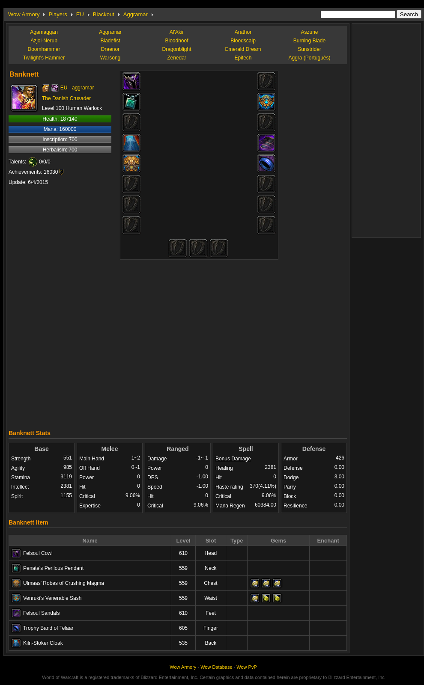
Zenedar (176, 58)
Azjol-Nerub (43, 41)
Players (57, 14)
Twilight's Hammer (44, 58)
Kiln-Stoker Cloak (43, 643)
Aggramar (135, 14)
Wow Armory (23, 14)
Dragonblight (176, 49)
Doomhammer (43, 49)
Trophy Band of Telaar (48, 628)
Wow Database (216, 667)
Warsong (110, 58)
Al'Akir (177, 32)
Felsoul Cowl (38, 553)
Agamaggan (44, 32)
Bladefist (110, 41)
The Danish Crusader (66, 98)
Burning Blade (309, 41)
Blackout (103, 14)
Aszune (309, 32)
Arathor (243, 32)
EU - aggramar (77, 88)
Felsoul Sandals (41, 613)
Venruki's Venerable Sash (52, 598)
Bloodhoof (176, 41)
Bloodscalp (243, 41)
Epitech (242, 58)
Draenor (110, 49)
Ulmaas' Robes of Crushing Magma (63, 583)
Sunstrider (309, 49)
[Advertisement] (251, 341)
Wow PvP (246, 667)
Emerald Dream (243, 49)
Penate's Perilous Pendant (53, 568)
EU (80, 14)
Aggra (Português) (309, 58)
